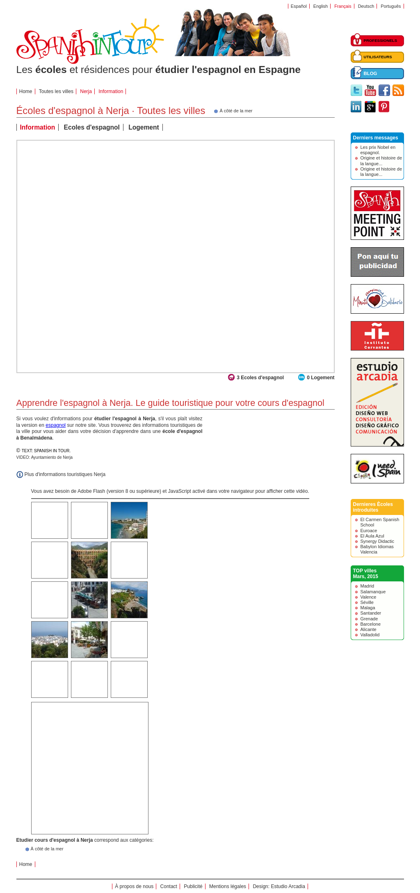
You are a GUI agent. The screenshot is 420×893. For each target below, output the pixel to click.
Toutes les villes (56, 91)
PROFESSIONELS (380, 40)
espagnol (56, 425)
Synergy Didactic (378, 541)
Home (25, 91)
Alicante (369, 629)
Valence (369, 597)
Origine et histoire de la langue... (381, 160)
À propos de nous (134, 886)
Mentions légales (227, 886)
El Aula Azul (372, 535)
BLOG (370, 73)
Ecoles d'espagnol (92, 127)
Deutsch (366, 6)
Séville (367, 602)
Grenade (369, 618)
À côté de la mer (47, 848)
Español (299, 6)
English (320, 6)
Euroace (369, 530)
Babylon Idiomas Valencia (377, 549)
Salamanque (373, 591)
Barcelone (371, 624)
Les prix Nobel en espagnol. (378, 150)
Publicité (193, 886)
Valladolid (370, 634)
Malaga (368, 607)
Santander (371, 613)
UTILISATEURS (378, 57)
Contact (168, 886)
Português (391, 6)
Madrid (367, 585)
